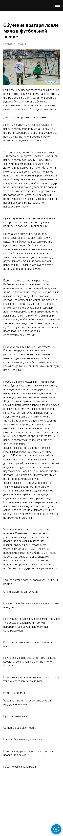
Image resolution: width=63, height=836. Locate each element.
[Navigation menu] (57, 5)
